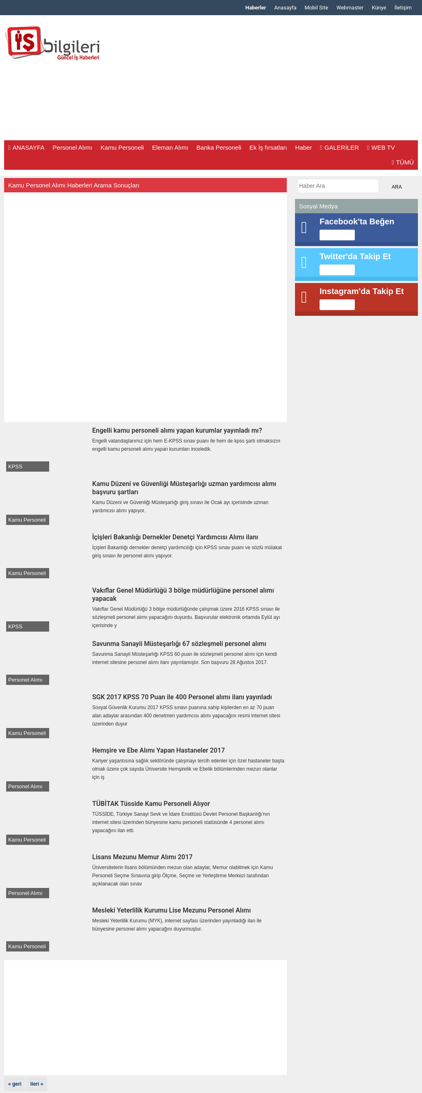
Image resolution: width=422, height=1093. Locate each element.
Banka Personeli (219, 147)
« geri (14, 1084)
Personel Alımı (73, 147)
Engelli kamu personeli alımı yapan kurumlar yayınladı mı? (177, 430)
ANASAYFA (26, 147)
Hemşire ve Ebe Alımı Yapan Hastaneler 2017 (158, 750)
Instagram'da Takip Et (362, 291)
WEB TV (381, 147)
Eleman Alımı (170, 147)
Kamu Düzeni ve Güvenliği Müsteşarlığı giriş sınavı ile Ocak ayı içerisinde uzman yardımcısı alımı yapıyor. (180, 506)
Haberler (255, 8)
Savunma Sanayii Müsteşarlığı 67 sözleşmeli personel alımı (179, 644)
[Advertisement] (269, 80)
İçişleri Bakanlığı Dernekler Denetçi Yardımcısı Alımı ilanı (175, 537)
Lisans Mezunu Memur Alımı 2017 (142, 857)
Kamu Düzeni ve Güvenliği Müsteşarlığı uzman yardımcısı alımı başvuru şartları (184, 488)
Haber (303, 147)
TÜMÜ (403, 162)
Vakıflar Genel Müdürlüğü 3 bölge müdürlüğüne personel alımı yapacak (183, 594)
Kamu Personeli (122, 147)
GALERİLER (339, 147)
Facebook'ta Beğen (357, 221)
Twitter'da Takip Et (355, 256)
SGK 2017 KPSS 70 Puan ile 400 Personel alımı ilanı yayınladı (182, 697)
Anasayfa (285, 8)
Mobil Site (316, 8)
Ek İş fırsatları (268, 147)
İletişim (403, 8)
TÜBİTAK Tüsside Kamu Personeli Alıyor (151, 804)
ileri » (36, 1084)
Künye (379, 8)
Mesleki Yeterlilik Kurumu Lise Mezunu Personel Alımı (171, 910)
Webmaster (349, 8)
